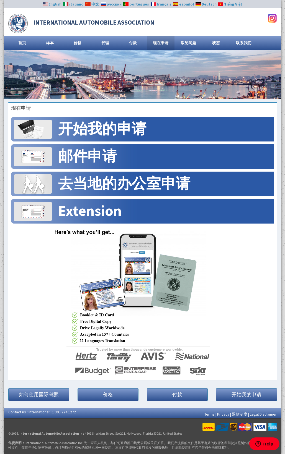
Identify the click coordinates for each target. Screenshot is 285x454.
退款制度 (239, 414)
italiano (73, 4)
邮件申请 (87, 156)
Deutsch (206, 4)
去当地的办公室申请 (124, 183)
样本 (50, 42)
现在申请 (160, 42)
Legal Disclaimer (263, 414)
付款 (133, 42)
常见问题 (188, 42)
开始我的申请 (102, 128)
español (183, 4)
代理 (105, 42)
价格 (77, 42)
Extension (90, 210)
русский (111, 4)
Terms (209, 414)
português (136, 4)
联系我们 (243, 42)
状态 (216, 42)
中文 (92, 4)
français (161, 4)
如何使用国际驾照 (39, 394)
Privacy (223, 414)
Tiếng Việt (230, 4)
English (52, 4)
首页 (22, 42)
